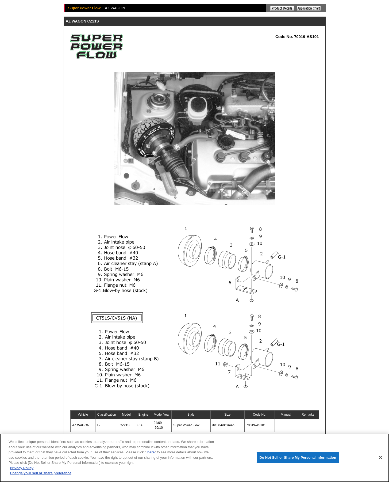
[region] (194, 458)
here (151, 452)
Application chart (309, 8)
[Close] (380, 457)
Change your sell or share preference (40, 473)
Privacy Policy (21, 468)
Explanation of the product (282, 8)
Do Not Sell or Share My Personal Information (297, 458)
